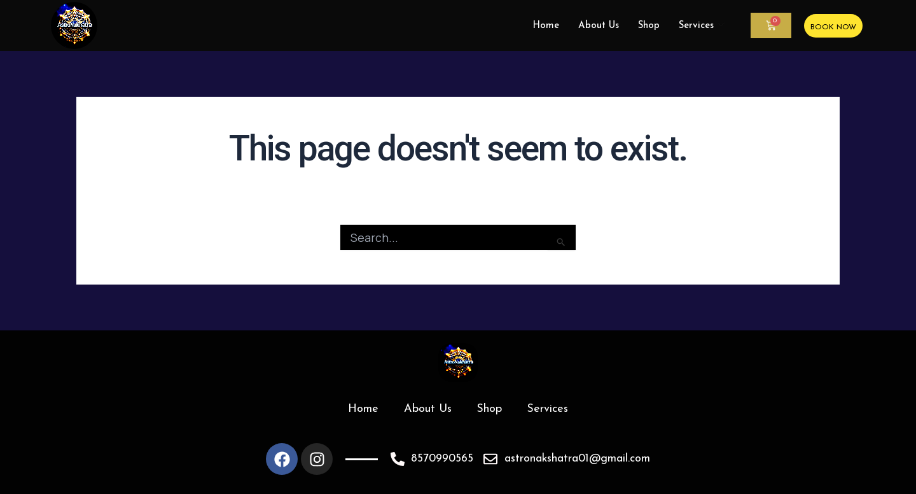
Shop (649, 26)
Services (702, 25)
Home (545, 26)
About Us (598, 26)
